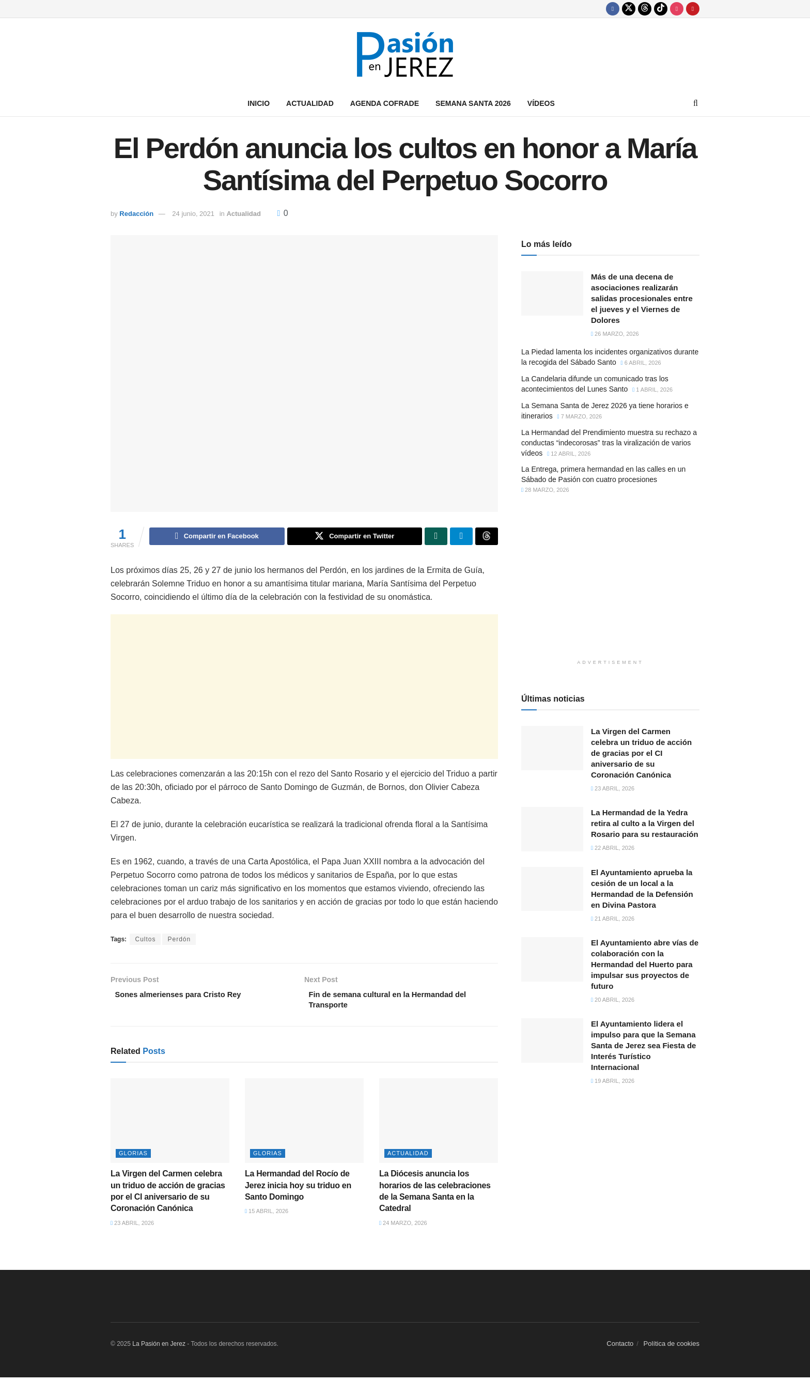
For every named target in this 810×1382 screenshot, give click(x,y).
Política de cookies (671, 1349)
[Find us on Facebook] (612, 9)
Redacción (136, 214)
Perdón (179, 940)
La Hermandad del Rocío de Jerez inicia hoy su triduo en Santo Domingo (298, 1190)
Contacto (619, 1349)
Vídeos (541, 103)
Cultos (145, 940)
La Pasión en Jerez (158, 1349)
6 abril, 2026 (641, 363)
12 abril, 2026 (568, 454)
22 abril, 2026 (612, 848)
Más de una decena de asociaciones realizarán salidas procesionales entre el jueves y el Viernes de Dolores (642, 298)
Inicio (258, 103)
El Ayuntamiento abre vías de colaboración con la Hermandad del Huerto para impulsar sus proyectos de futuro (644, 964)
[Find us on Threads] (644, 9)
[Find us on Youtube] (692, 9)
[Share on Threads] (486, 537)
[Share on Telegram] (461, 537)
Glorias (133, 1158)
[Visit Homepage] (405, 54)
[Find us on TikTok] (660, 9)
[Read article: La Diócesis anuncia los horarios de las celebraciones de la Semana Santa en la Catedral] (438, 1125)
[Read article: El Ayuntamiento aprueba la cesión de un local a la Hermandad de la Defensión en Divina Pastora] (552, 889)
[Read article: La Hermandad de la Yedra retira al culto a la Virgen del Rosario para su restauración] (552, 829)
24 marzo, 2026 (403, 1227)
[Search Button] (695, 103)
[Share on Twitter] (354, 537)
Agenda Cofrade (384, 103)
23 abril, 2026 (132, 1227)
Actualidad (310, 103)
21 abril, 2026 (612, 918)
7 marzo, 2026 (579, 416)
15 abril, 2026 (266, 1216)
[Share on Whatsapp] (436, 537)
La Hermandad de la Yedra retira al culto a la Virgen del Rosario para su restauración (644, 823)
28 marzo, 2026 (545, 490)
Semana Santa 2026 (473, 103)
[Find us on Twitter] (628, 9)
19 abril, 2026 (612, 1081)
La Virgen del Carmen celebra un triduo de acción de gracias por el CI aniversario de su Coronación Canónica (641, 753)
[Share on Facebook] (216, 537)
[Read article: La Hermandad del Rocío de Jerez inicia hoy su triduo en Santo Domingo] (304, 1125)
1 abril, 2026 (652, 389)
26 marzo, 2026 (615, 334)
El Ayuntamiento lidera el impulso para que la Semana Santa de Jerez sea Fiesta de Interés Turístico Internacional (643, 1045)
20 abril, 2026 (612, 1000)
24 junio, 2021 (193, 214)
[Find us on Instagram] (676, 9)
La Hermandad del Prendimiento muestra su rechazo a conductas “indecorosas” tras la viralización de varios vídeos (609, 442)
